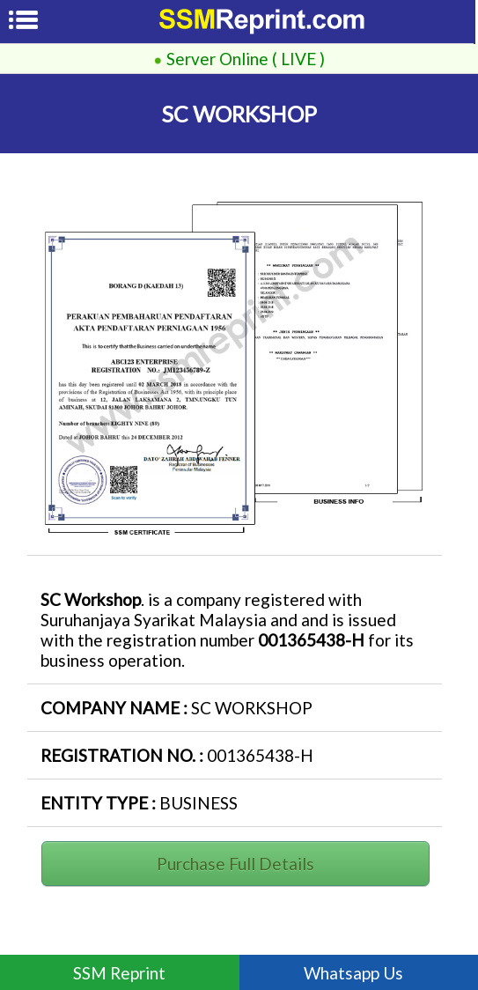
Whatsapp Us (359, 973)
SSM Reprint (119, 973)
